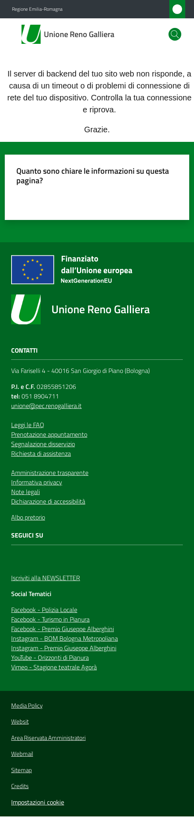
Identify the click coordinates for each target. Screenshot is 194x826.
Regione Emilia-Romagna (37, 9)
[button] (175, 34)
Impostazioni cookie (37, 802)
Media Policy (27, 705)
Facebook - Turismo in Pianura (50, 619)
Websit (20, 721)
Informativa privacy (36, 482)
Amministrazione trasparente (49, 472)
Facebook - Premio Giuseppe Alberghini (62, 629)
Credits (20, 786)
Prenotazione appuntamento (49, 434)
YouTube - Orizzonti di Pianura (50, 657)
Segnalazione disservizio (43, 444)
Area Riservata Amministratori (48, 738)
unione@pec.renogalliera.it (46, 405)
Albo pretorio (28, 517)
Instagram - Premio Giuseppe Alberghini (63, 648)
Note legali (25, 491)
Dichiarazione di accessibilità (48, 501)
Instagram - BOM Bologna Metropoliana (64, 638)
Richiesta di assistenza (41, 453)
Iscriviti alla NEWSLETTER (45, 578)
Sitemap (21, 770)
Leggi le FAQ (27, 425)
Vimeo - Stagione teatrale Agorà (54, 667)
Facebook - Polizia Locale (44, 609)
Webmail (22, 753)
